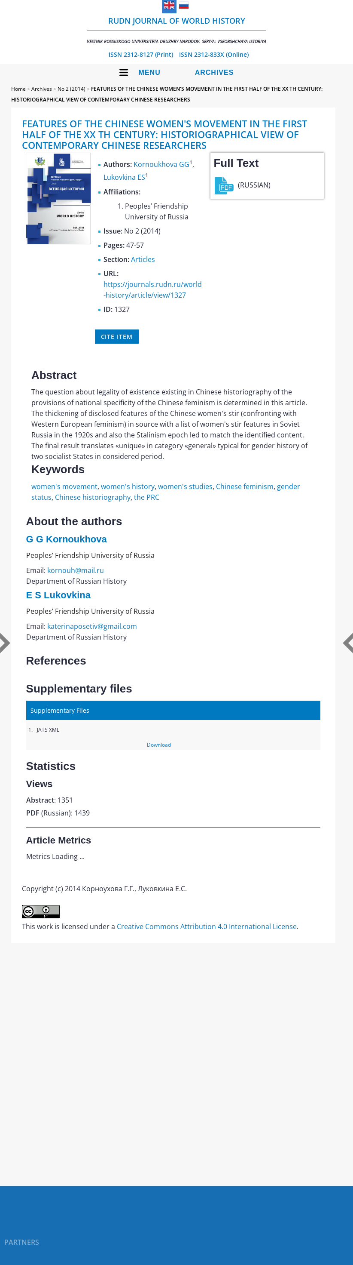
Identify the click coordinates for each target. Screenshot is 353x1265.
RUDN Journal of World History (176, 29)
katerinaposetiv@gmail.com (92, 626)
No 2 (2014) (71, 88)
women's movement (64, 486)
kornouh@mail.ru (75, 570)
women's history (128, 486)
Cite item (117, 336)
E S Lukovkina (58, 595)
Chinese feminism (245, 486)
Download (159, 744)
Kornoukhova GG (161, 164)
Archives (214, 72)
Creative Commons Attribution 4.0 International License (207, 926)
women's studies (185, 486)
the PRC (146, 497)
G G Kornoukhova (66, 539)
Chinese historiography (93, 497)
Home (18, 88)
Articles (143, 259)
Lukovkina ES (124, 177)
